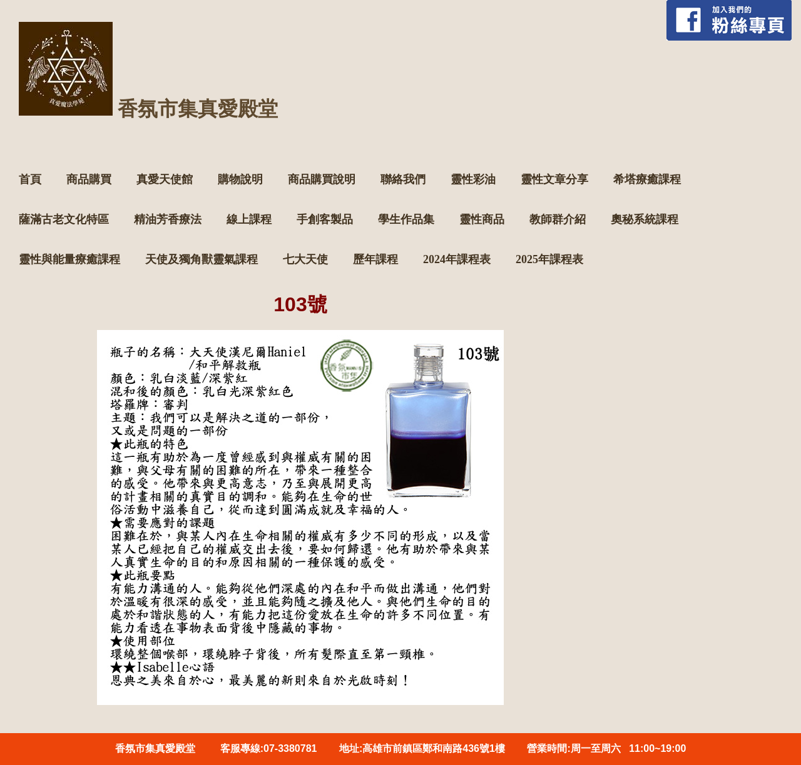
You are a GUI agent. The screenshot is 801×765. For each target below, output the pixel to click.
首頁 (30, 179)
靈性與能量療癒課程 (69, 259)
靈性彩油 (473, 179)
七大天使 (305, 259)
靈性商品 (481, 219)
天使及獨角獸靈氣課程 (201, 259)
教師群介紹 (557, 219)
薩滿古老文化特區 (64, 219)
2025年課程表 (549, 259)
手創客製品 (325, 219)
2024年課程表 (457, 259)
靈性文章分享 (554, 179)
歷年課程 (375, 259)
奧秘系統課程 (644, 219)
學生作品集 (406, 219)
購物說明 (240, 179)
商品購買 (88, 179)
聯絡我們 (403, 179)
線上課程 (249, 219)
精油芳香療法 (168, 219)
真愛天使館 (164, 179)
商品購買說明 (321, 179)
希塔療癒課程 (647, 179)
